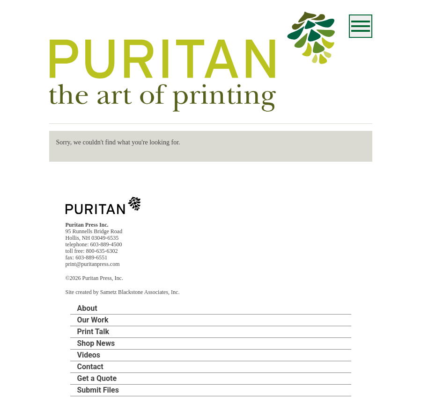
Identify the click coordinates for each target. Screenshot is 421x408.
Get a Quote (97, 378)
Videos (89, 355)
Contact (90, 366)
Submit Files (98, 390)
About (87, 308)
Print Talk (93, 331)
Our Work (93, 319)
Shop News (96, 343)
